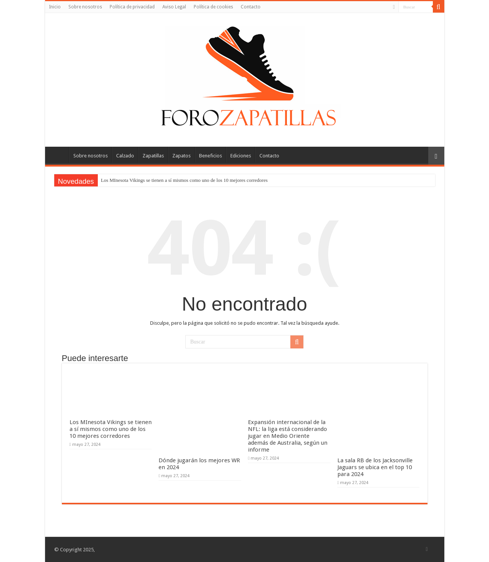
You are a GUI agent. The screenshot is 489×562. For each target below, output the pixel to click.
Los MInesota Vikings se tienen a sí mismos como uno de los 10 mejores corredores (184, 180)
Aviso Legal (174, 7)
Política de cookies (213, 7)
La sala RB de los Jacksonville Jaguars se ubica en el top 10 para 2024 (375, 467)
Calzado (125, 156)
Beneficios (210, 156)
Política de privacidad (132, 7)
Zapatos (181, 156)
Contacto (251, 7)
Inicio (55, 7)
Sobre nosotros (85, 7)
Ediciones (240, 156)
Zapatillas (153, 156)
